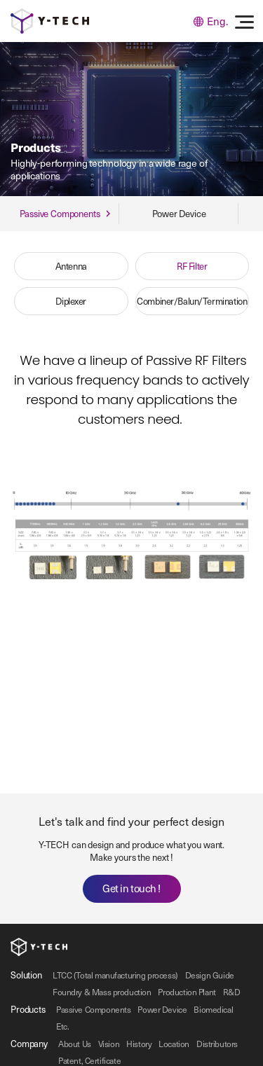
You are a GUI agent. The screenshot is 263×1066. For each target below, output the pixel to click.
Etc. (62, 1026)
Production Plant (186, 991)
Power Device (162, 1009)
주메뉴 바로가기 (0, 0)
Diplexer (70, 300)
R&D (232, 991)
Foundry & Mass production (102, 991)
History (138, 1043)
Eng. (211, 21)
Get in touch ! (131, 888)
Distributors (217, 1043)
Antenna (71, 265)
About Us (74, 1043)
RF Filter (192, 265)
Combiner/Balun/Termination (192, 300)
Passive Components (93, 1009)
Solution (26, 974)
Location (174, 1043)
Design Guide (209, 975)
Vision (108, 1043)
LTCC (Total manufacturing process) (115, 975)
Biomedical (213, 1009)
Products (28, 1009)
